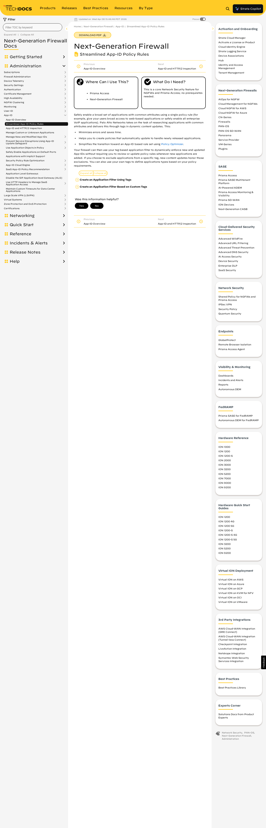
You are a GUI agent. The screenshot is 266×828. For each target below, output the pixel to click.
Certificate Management (18, 94)
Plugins (223, 149)
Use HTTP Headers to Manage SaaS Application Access (26, 183)
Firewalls (224, 122)
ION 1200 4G (226, 522)
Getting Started (26, 57)
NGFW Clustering (14, 102)
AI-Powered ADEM (230, 188)
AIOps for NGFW (229, 99)
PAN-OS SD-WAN (229, 131)
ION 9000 (224, 483)
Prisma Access (227, 175)
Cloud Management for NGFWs (237, 104)
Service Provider (228, 140)
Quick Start (22, 225)
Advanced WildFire (230, 239)
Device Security (228, 261)
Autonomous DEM (229, 389)
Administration (25, 66)
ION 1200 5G (226, 526)
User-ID (8, 111)
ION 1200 (224, 451)
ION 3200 (224, 469)
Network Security (232, 733)
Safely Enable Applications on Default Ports (31, 152)
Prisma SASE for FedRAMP (235, 416)
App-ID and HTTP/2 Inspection (24, 128)
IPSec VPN (225, 305)
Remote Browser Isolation (234, 345)
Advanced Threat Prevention (236, 248)
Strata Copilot (248, 8)
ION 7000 (224, 478)
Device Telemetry (14, 81)
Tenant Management (231, 73)
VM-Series (225, 144)
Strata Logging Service (232, 51)
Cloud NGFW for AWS (232, 108)
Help (15, 261)
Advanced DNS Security (233, 252)
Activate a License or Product (236, 42)
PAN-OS (223, 126)
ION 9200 (224, 487)
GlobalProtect (227, 340)
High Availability (13, 98)
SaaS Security (227, 270)
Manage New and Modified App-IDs (26, 137)
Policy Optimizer (172, 144)
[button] (263, 662)
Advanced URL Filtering (233, 243)
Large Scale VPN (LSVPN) (19, 195)
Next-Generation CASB (233, 209)
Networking (22, 215)
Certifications (11, 208)
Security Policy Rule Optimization (25, 160)
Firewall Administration (17, 77)
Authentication (12, 89)
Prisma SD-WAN (229, 200)
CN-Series (224, 117)
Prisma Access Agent (231, 349)
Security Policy (227, 309)
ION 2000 (224, 460)
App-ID (8, 115)
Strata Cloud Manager (232, 38)
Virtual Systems (13, 199)
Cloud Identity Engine (231, 47)
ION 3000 (224, 465)
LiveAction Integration (232, 649)
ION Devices (226, 205)
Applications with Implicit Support (25, 156)
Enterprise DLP (227, 266)
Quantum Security (229, 314)
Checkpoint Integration (232, 644)
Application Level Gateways (22, 173)
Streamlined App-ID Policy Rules (24, 124)
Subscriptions (12, 72)
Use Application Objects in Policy (25, 148)
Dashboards (225, 376)
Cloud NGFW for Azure (232, 113)
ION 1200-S (225, 456)
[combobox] (32, 27)
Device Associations (231, 56)
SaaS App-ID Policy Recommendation (28, 169)
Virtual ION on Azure (231, 584)
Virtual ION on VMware (233, 602)
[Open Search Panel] (229, 9)
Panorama (224, 135)
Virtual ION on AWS (230, 580)
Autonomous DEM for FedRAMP (238, 420)
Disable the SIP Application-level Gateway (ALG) (34, 177)
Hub (221, 60)
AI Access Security (230, 257)
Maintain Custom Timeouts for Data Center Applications (30, 189)
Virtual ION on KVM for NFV (236, 593)
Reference (20, 234)
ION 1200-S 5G (227, 539)
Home (77, 26)
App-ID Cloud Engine (18, 165)
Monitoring (10, 106)
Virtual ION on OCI (230, 598)
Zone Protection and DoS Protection (25, 204)
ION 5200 (224, 474)
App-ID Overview (16, 119)
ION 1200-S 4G (227, 535)
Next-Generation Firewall (98, 26)
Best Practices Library (232, 688)
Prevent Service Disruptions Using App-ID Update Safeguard (30, 142)
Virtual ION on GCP (230, 588)
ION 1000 (224, 447)
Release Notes (25, 252)
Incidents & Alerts (29, 243)
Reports (223, 385)
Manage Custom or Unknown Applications (30, 132)
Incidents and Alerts (230, 380)
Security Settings (13, 85)
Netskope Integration (231, 653)
